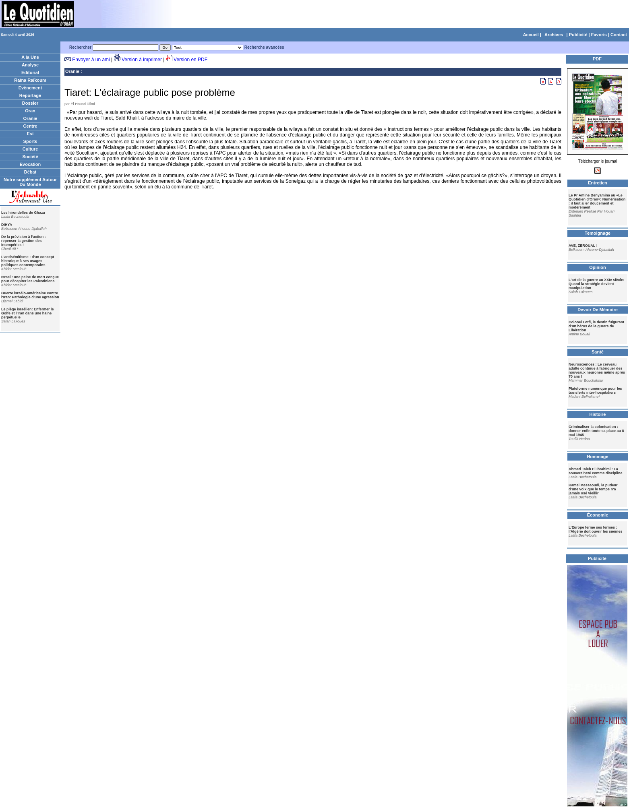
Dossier (30, 103)
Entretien (597, 182)
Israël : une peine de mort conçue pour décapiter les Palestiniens (30, 279)
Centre (30, 126)
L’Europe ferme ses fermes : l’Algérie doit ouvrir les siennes (596, 529)
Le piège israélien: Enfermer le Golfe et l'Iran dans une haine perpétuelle (27, 313)
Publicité (578, 34)
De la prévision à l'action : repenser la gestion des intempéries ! (23, 241)
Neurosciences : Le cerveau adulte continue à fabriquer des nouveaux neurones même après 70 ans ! (597, 370)
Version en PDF (190, 59)
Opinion (597, 267)
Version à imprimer (142, 59)
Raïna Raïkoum (30, 80)
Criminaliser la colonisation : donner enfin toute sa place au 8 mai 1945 (596, 431)
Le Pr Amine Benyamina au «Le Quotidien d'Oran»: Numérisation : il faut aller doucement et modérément (597, 201)
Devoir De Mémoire (597, 309)
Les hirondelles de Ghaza (23, 213)
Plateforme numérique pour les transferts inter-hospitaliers (595, 390)
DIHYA (6, 225)
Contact (618, 34)
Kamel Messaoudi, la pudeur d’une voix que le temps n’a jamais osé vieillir (593, 489)
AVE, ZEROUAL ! (583, 246)
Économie (597, 514)
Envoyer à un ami (91, 59)
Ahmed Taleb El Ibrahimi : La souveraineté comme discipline (596, 471)
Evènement (30, 87)
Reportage (30, 95)
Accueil (531, 34)
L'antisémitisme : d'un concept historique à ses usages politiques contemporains (27, 261)
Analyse (30, 64)
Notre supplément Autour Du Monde (30, 182)
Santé (598, 351)
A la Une (30, 57)
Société (30, 156)
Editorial (30, 72)
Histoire (598, 414)
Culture (30, 149)
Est (30, 133)
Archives (553, 34)
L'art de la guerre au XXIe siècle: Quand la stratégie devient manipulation (596, 284)
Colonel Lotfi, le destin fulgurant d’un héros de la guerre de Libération (596, 326)
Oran (30, 110)
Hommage (597, 456)
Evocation (30, 164)
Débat (30, 171)
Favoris (599, 34)
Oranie (30, 118)
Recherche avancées (264, 47)
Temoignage (597, 233)
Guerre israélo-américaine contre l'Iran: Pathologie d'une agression (30, 295)
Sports (30, 141)
